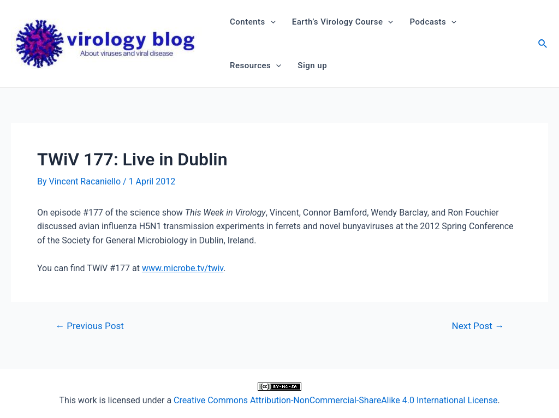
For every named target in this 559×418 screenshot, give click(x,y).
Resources (255, 65)
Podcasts (432, 22)
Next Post (478, 326)
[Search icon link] (543, 45)
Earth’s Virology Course (343, 22)
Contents (253, 22)
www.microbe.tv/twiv (182, 268)
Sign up (312, 65)
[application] (270, 22)
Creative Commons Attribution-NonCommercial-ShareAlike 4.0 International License (335, 400)
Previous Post (89, 326)
